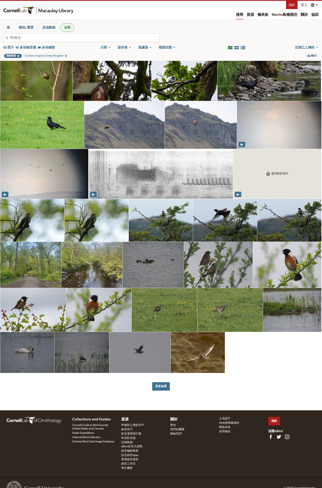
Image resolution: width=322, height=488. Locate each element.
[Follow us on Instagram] (287, 436)
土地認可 (225, 418)
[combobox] (84, 38)
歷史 (173, 425)
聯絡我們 (176, 433)
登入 (304, 5)
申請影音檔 (128, 438)
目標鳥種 (127, 442)
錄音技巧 (127, 429)
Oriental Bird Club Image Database (93, 441)
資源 (250, 15)
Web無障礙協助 (229, 422)
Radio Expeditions (83, 432)
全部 (67, 27)
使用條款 (225, 431)
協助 (315, 15)
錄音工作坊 (128, 463)
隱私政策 (225, 427)
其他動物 (48, 27)
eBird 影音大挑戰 (132, 446)
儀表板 (262, 15)
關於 (304, 15)
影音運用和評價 (131, 433)
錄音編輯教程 (129, 450)
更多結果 (161, 386)
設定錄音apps (130, 455)
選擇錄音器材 (129, 459)
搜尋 (239, 15)
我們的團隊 (177, 429)
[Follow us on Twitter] (278, 436)
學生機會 (127, 468)
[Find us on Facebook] (270, 436)
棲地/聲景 (26, 27)
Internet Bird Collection (86, 437)
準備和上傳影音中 (132, 425)
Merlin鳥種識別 (284, 15)
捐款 (292, 5)
